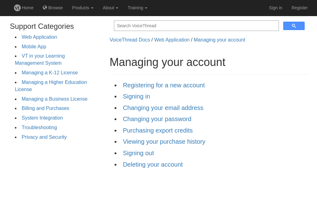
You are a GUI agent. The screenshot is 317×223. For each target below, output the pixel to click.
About (110, 7)
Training (137, 7)
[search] (196, 25)
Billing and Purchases (45, 108)
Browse (53, 7)
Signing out (138, 153)
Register (300, 7)
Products (82, 7)
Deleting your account (153, 164)
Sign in (275, 7)
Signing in (136, 96)
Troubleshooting (39, 127)
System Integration (42, 117)
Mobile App (34, 46)
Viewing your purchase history (164, 141)
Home (23, 7)
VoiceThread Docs (130, 39)
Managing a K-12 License (50, 72)
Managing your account (219, 39)
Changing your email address (163, 107)
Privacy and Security (44, 137)
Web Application (39, 37)
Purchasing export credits (158, 130)
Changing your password (157, 119)
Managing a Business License (55, 99)
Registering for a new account (164, 85)
